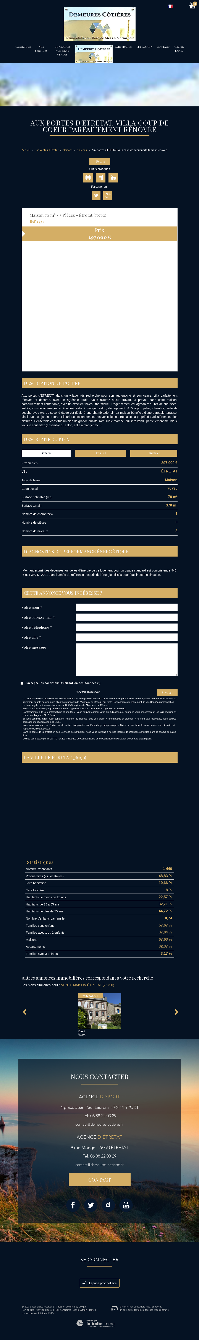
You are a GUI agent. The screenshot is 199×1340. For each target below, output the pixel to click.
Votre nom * (32, 607)
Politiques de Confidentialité (80, 738)
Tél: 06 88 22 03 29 (99, 1116)
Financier (154, 453)
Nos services (41, 48)
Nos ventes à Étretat (46, 149)
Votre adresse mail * (38, 617)
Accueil (26, 149)
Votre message (34, 647)
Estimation (144, 46)
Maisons (68, 149)
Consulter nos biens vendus (62, 50)
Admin (83, 1309)
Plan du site (28, 1309)
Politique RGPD (46, 1313)
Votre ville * (31, 637)
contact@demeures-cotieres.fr (99, 1124)
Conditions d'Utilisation (114, 738)
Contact (163, 46)
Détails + (100, 453)
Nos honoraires (63, 1309)
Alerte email (179, 48)
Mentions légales (45, 1309)
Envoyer (167, 692)
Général (46, 453)
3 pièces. (82, 149)
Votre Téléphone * (37, 627)
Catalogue (23, 46)
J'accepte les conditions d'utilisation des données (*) (63, 683)
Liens (76, 1309)
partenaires (123, 46)
